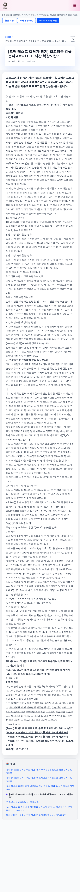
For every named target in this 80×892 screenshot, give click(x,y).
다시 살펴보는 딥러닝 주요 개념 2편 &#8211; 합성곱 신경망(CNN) (36, 815)
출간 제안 (9, 20)
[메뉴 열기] (75, 5)
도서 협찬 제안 (26, 20)
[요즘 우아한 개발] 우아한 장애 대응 (22, 802)
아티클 (8, 37)
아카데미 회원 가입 (48, 20)
